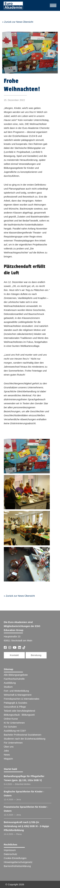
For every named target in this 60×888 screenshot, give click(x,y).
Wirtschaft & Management (18, 694)
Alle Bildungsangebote (16, 674)
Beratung (36, 655)
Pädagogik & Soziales (15, 702)
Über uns (9, 746)
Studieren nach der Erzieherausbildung (24, 738)
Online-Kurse (11, 718)
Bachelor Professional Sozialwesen (22, 734)
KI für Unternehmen (14, 722)
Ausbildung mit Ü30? (15, 730)
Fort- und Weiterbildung (16, 690)
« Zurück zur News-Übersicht (17, 21)
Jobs (6, 750)
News (7, 754)
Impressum (10, 850)
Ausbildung (10, 682)
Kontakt (14, 655)
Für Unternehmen (13, 742)
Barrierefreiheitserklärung (17, 866)
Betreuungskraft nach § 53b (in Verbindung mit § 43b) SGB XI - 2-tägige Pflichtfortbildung (26, 826)
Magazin (8, 758)
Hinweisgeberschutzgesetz (18, 862)
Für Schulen (10, 726)
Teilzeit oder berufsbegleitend (19, 710)
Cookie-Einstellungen (15, 858)
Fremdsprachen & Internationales (21, 698)
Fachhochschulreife (14, 678)
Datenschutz (10, 854)
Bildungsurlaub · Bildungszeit (19, 714)
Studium (8, 686)
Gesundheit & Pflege (15, 706)
